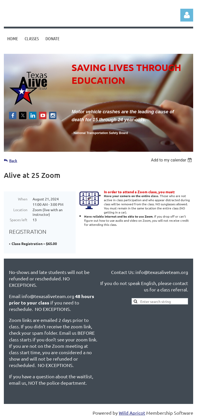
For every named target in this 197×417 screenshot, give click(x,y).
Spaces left (18, 219)
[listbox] (172, 160)
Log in (186, 15)
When (22, 199)
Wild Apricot (132, 410)
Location (20, 209)
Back (13, 160)
